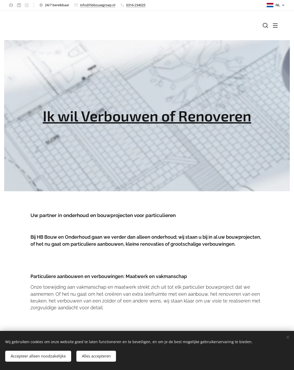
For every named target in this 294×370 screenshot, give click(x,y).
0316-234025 (135, 5)
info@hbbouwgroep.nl (97, 5)
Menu (275, 25)
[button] (265, 25)
